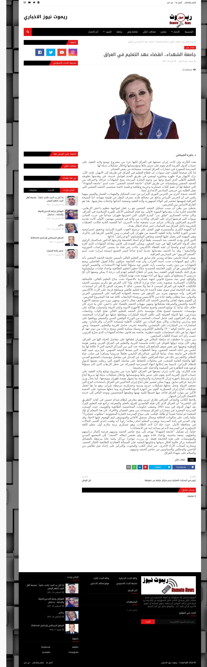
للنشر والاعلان (184, 2)
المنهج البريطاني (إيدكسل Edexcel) (41, 238)
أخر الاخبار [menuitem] (87, 32)
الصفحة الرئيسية (183, 42)
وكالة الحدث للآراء (95, 578)
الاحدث (44, 190)
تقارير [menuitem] (157, 32)
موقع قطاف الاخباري (93, 583)
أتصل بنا (172, 2)
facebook (39, 647)
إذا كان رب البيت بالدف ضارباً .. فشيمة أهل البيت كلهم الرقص (38, 199)
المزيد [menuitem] (102, 32)
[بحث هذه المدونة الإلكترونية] (169, 621)
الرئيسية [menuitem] (182, 32)
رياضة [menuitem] (113, 32)
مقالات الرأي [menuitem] (143, 32)
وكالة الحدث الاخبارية (122, 578)
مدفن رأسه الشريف (48, 251)
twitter (69, 647)
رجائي (54, 225)
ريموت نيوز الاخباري (39, 16)
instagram (67, 652)
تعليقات (26, 190)
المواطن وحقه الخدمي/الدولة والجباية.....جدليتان (44, 212)
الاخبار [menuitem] (170, 32)
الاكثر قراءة (62, 190)
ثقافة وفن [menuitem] (126, 32)
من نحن (164, 2)
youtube (40, 652)
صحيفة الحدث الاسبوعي (120, 583)
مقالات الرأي (169, 42)
